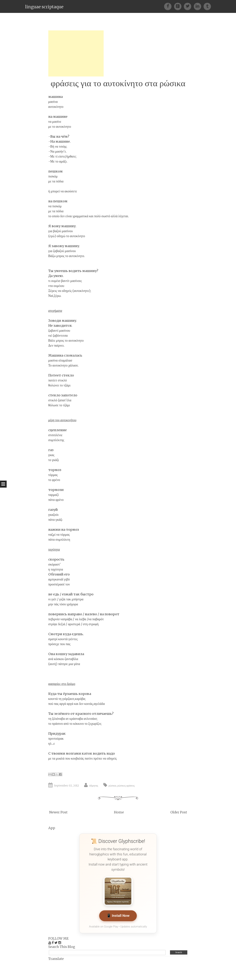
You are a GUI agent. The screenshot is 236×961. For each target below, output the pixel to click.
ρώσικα (112, 785)
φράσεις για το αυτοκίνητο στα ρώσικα (118, 83)
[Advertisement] (76, 53)
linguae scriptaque (44, 6)
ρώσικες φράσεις (126, 785)
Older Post (178, 812)
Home (119, 812)
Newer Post (58, 812)
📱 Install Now (118, 916)
